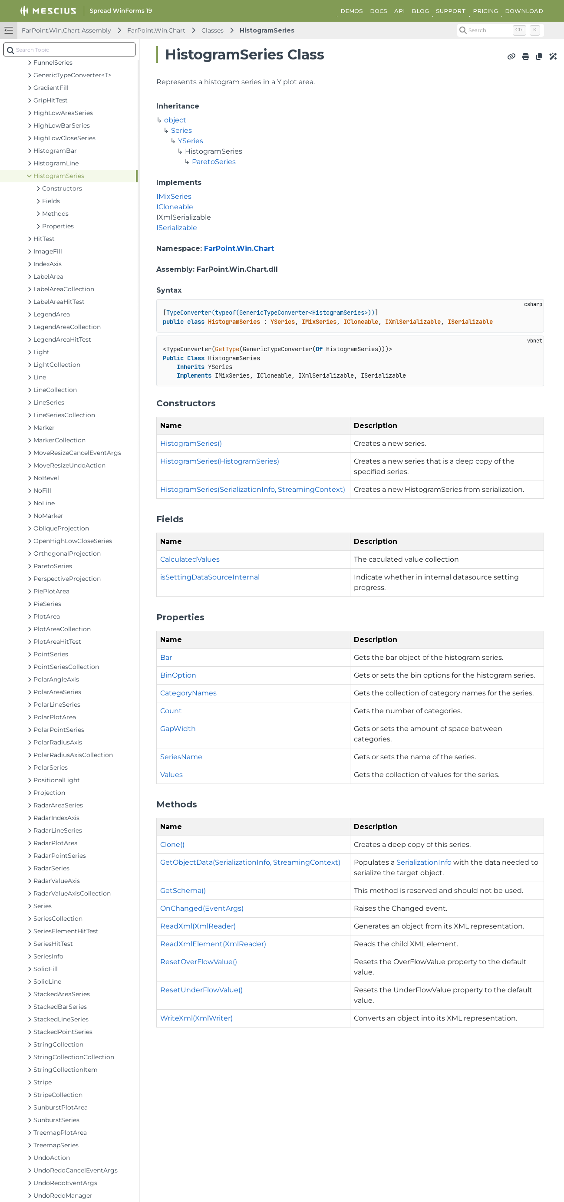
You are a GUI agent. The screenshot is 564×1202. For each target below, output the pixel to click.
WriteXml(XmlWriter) (196, 1018)
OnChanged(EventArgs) (202, 908)
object (175, 120)
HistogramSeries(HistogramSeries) (219, 461)
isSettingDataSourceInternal (210, 577)
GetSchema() (183, 890)
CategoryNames (188, 693)
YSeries (190, 141)
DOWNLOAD (524, 10)
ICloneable (174, 207)
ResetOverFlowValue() (198, 962)
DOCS (378, 10)
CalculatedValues (190, 559)
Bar (166, 657)
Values (171, 775)
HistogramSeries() (191, 443)
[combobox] (69, 49)
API (399, 10)
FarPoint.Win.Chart (156, 30)
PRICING (485, 10)
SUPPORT (451, 10)
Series (181, 130)
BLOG (420, 10)
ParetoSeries (214, 162)
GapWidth (178, 728)
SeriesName (181, 757)
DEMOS (351, 10)
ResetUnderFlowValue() (201, 990)
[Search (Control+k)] (500, 30)
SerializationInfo (424, 862)
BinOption (178, 675)
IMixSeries (173, 196)
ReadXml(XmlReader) (198, 926)
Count (171, 711)
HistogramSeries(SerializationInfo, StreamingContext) (252, 489)
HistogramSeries (267, 30)
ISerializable (176, 228)
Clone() (172, 844)
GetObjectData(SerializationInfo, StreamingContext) (250, 862)
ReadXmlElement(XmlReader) (213, 944)
